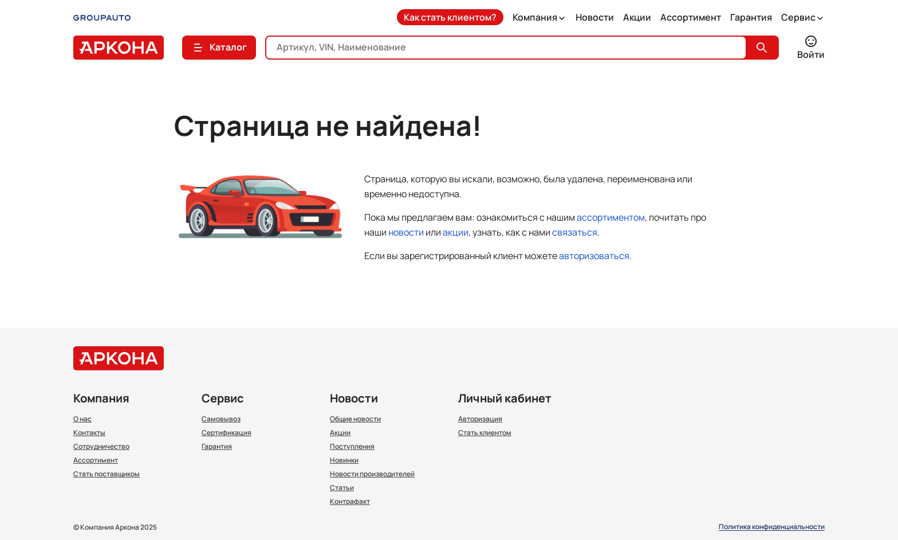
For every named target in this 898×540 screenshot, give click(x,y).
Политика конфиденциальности (772, 527)
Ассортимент (690, 17)
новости (406, 232)
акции (455, 232)
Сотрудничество (101, 446)
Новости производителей (372, 474)
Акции (637, 17)
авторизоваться (594, 255)
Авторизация (480, 419)
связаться (574, 232)
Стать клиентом (484, 432)
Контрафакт (350, 501)
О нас (82, 419)
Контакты (89, 432)
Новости (595, 17)
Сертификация (226, 432)
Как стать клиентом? (450, 17)
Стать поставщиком (106, 474)
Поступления (352, 446)
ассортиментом (611, 217)
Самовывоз (221, 419)
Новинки (344, 460)
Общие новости (355, 419)
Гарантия (751, 17)
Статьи (342, 487)
